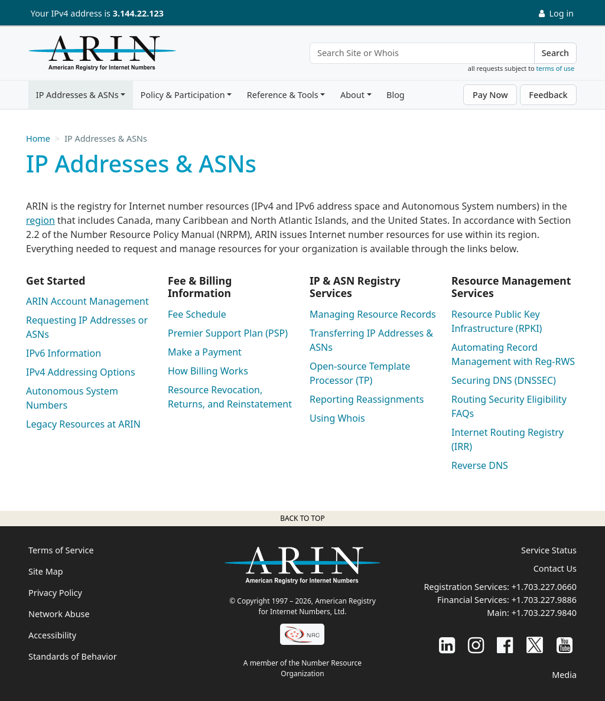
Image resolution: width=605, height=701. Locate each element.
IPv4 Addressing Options (80, 372)
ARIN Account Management (87, 301)
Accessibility (52, 635)
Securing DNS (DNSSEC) (503, 380)
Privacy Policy (55, 592)
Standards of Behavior (72, 656)
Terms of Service (61, 550)
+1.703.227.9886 (544, 599)
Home (38, 138)
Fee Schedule (197, 314)
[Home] (99, 56)
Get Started (55, 280)
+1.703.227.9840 (544, 612)
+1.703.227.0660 (544, 586)
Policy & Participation (183, 94)
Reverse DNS (479, 465)
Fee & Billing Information (200, 286)
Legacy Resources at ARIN (83, 424)
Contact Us (555, 568)
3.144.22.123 (138, 13)
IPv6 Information (63, 353)
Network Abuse (59, 614)
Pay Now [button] (490, 94)
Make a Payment (205, 351)
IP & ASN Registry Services (355, 286)
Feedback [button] (548, 94)
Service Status (549, 550)
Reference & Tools (282, 94)
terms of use (555, 68)
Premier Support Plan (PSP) (228, 333)
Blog (395, 94)
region (40, 220)
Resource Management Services (511, 286)
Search (555, 52)
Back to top (302, 518)
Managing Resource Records (373, 314)
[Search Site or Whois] (422, 53)
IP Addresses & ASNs (77, 94)
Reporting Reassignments (367, 399)
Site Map (45, 571)
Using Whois (337, 418)
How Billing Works (208, 370)
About (352, 94)
